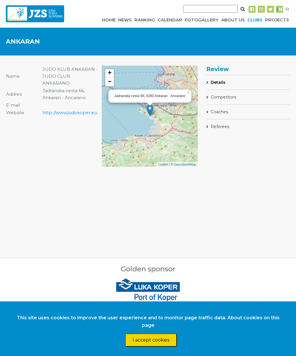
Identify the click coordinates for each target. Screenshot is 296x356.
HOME (109, 20)
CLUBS (254, 20)
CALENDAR (170, 20)
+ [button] (110, 73)
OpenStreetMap (185, 164)
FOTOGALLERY (202, 20)
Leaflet (163, 164)
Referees (220, 126)
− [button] (110, 82)
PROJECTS (277, 20)
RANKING (144, 20)
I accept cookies (151, 340)
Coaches (219, 111)
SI (287, 9)
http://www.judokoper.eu (69, 112)
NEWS (125, 20)
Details (218, 82)
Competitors (223, 97)
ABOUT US (233, 20)
